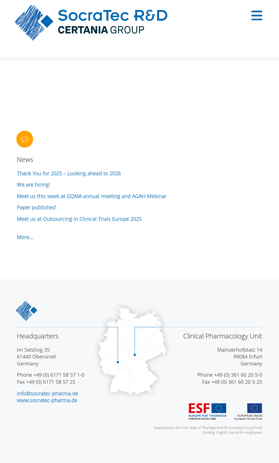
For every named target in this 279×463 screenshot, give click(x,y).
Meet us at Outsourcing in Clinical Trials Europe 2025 (79, 219)
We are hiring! (33, 184)
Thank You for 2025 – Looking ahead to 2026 (69, 173)
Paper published (36, 207)
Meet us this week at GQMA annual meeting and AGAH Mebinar (92, 196)
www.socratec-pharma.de (47, 400)
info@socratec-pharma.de (47, 393)
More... (25, 237)
